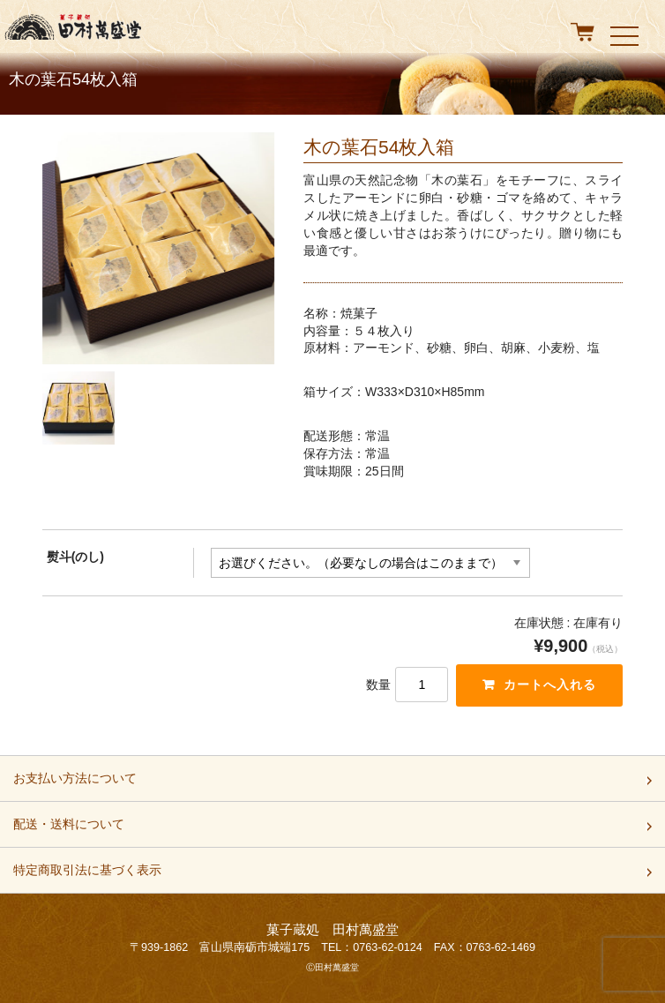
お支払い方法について (75, 783)
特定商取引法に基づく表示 (87, 875)
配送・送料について (68, 829)
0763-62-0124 (387, 947)
